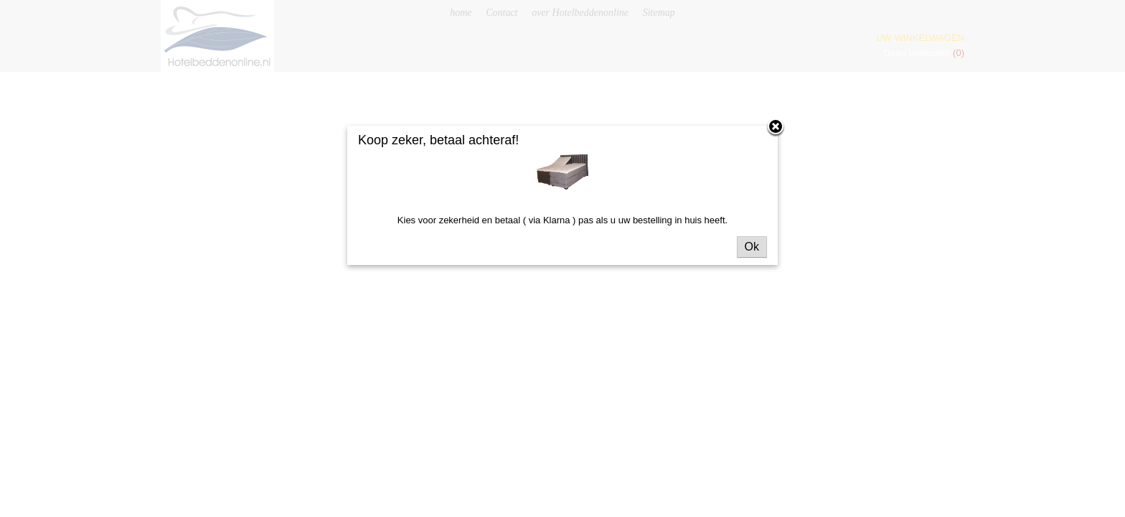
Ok (752, 247)
